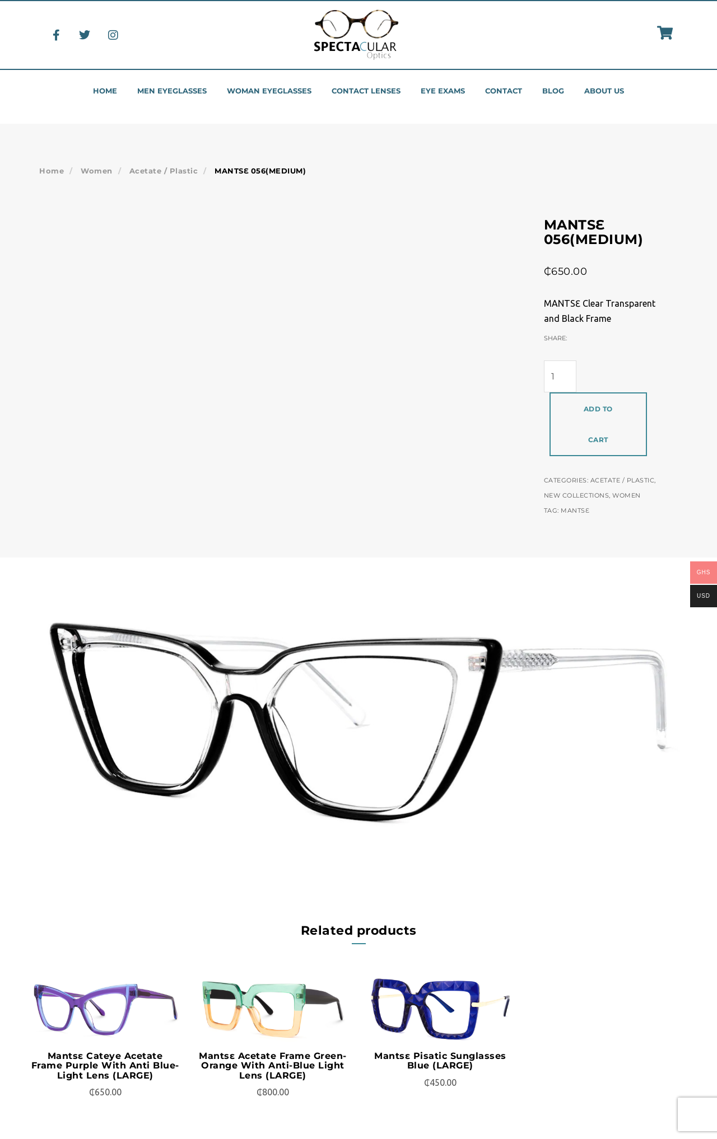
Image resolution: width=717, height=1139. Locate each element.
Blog (553, 91)
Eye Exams (443, 91)
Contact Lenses (366, 91)
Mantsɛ (575, 510)
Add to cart (598, 424)
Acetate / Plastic (163, 170)
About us (604, 91)
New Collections (576, 495)
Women (97, 170)
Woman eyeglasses (269, 91)
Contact (503, 91)
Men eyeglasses (172, 91)
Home (105, 91)
